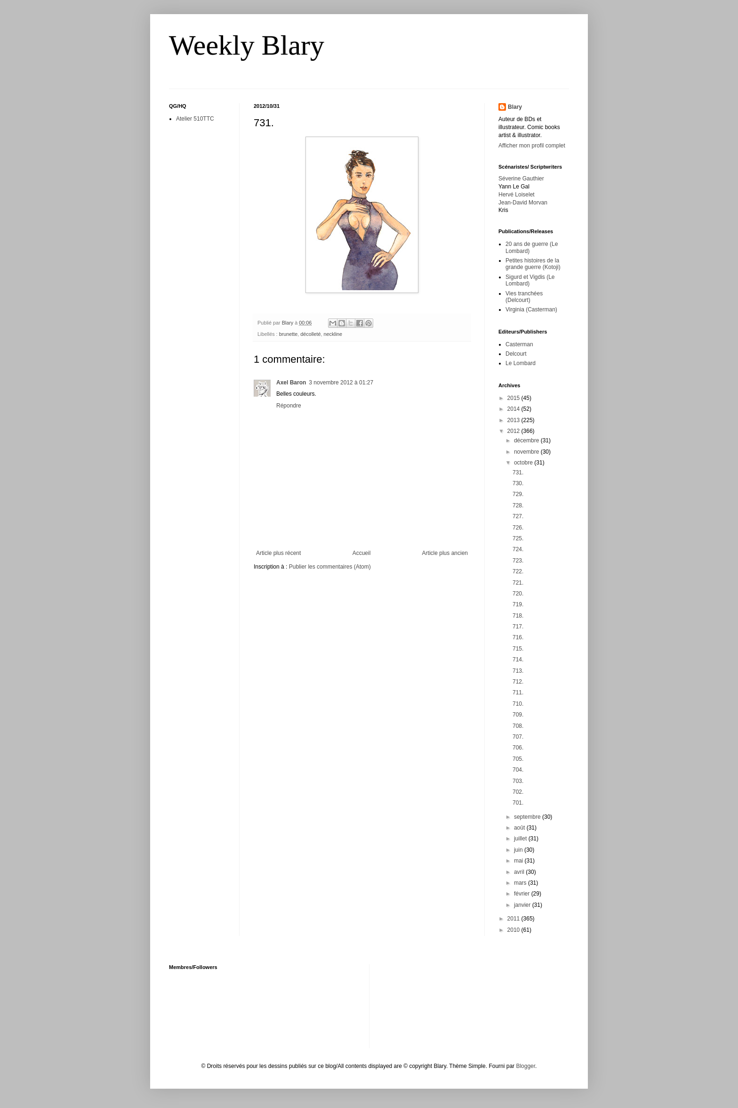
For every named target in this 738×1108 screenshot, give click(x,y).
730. (518, 483)
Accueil (362, 553)
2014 (514, 409)
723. (518, 560)
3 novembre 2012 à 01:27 (341, 382)
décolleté (310, 334)
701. (518, 802)
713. (518, 671)
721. (518, 582)
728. (518, 505)
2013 (514, 420)
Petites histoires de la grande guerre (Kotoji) (533, 263)
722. (518, 571)
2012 (514, 431)
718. (518, 615)
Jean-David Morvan (522, 202)
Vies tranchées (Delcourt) (524, 296)
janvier (523, 905)
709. (518, 714)
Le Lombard (520, 363)
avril (520, 872)
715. (518, 648)
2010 (514, 930)
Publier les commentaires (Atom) (330, 566)
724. (518, 549)
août (520, 827)
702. (518, 792)
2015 (514, 398)
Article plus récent (278, 553)
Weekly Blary (246, 45)
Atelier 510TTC (195, 118)
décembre (527, 440)
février (522, 893)
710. (518, 704)
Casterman (519, 344)
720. (518, 593)
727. (518, 516)
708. (518, 726)
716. (518, 637)
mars (521, 883)
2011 (514, 918)
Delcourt (516, 353)
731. (518, 472)
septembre (528, 817)
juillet (521, 838)
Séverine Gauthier (521, 178)
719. (518, 604)
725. (518, 538)
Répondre (288, 405)
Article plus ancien (445, 553)
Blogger (525, 1066)
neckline (332, 334)
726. (518, 527)
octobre (524, 462)
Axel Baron (291, 382)
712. (518, 681)
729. (518, 494)
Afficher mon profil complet (531, 145)
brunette (288, 334)
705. (518, 759)
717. (518, 626)
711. (518, 692)
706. (518, 747)
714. (518, 659)
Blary (515, 107)
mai (519, 860)
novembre (527, 451)
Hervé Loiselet (516, 194)
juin (519, 850)
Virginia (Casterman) (531, 309)
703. (518, 781)
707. (518, 736)
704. (518, 769)
